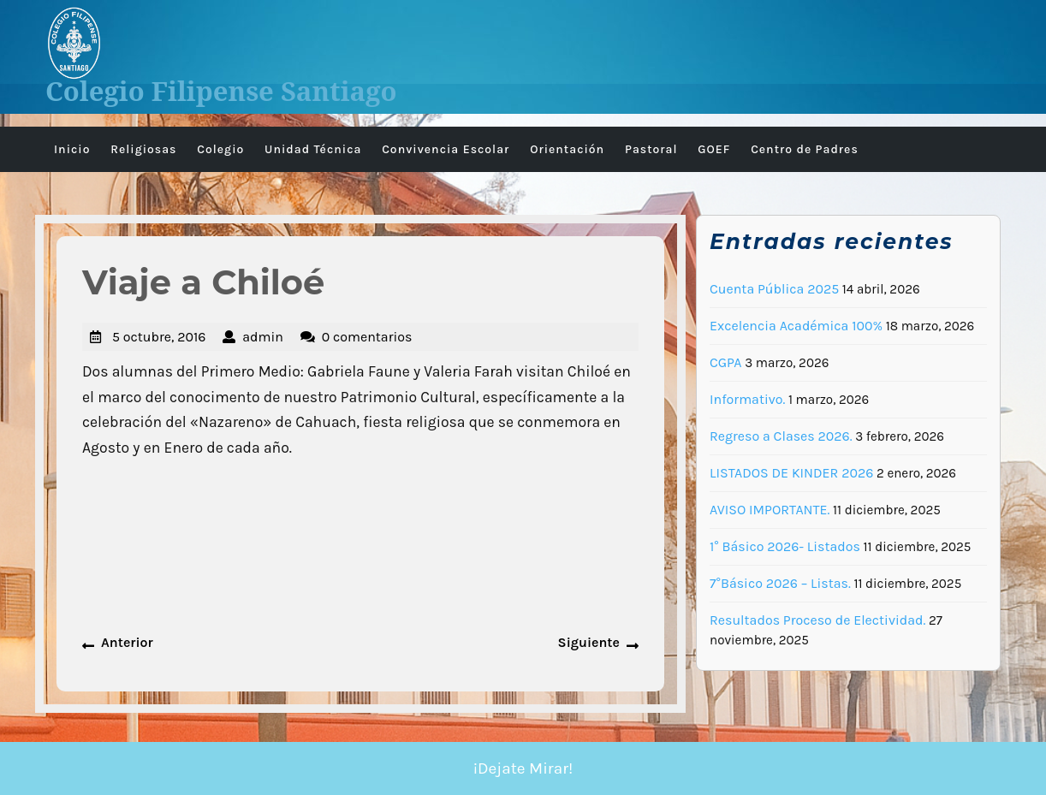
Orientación (567, 149)
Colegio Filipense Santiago (221, 91)
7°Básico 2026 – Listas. (780, 583)
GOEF (714, 149)
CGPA (726, 362)
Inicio (72, 149)
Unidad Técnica (312, 149)
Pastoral (651, 149)
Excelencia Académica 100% (796, 325)
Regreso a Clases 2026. (781, 436)
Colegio (220, 149)
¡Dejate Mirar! (523, 768)
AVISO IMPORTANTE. (769, 509)
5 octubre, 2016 (158, 337)
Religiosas (143, 149)
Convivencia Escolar (445, 149)
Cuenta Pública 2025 (774, 289)
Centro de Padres (805, 149)
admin (262, 337)
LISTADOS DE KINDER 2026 (791, 473)
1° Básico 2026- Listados (785, 546)
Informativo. (747, 399)
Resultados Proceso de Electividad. (817, 620)
